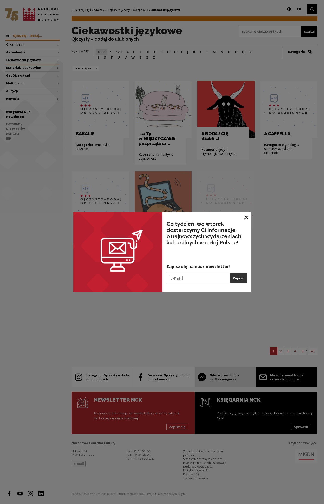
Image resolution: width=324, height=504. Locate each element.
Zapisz (238, 278)
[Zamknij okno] (246, 217)
